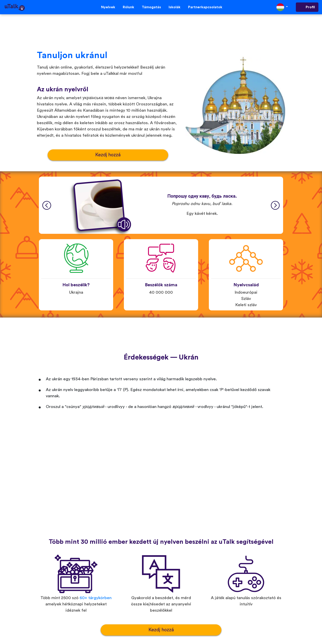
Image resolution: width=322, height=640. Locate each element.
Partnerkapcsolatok (205, 7)
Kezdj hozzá (108, 155)
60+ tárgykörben (96, 598)
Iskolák (174, 7)
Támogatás (151, 7)
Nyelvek (108, 7)
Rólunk (128, 7)
